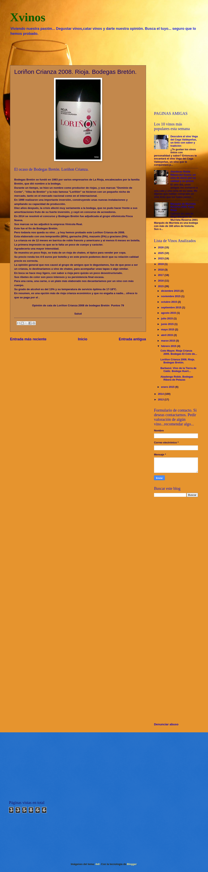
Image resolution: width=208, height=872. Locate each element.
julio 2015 (167, 318)
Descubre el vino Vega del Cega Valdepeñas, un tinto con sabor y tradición (184, 141)
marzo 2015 (168, 340)
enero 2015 (168, 386)
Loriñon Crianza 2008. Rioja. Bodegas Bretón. (177, 361)
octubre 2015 (169, 301)
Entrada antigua (132, 339)
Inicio (82, 339)
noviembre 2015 (171, 296)
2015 (161, 286)
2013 (161, 399)
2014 (161, 393)
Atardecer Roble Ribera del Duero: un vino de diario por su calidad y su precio (183, 176)
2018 (161, 269)
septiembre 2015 (171, 307)
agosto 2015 (169, 312)
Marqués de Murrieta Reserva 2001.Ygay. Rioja (183, 206)
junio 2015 (167, 324)
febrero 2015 (169, 346)
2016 (161, 280)
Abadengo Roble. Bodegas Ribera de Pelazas (176, 378)
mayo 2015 (168, 329)
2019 (161, 264)
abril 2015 (167, 335)
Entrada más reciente (28, 339)
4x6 (97, 864)
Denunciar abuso (166, 724)
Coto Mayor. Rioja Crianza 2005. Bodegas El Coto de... (178, 352)
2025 (161, 253)
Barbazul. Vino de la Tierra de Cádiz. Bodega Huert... (178, 370)
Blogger (132, 864)
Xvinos (27, 17)
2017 (161, 275)
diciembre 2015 (170, 290)
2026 (161, 247)
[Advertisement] (104, 50)
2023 (161, 258)
